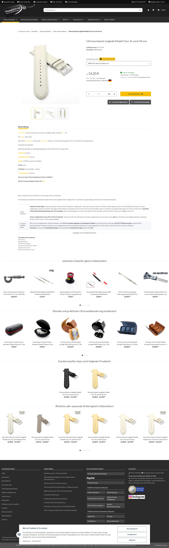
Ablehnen (132, 540)
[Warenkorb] (161, 10)
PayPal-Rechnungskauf (95, 505)
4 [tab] (86, 305)
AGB (3, 473)
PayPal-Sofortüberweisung (113, 505)
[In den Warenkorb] (20, 38)
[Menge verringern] (88, 94)
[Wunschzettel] (153, 10)
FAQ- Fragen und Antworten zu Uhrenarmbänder (60, 510)
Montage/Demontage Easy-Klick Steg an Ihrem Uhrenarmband (59, 478)
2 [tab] (82, 305)
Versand (102, 78)
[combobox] (118, 63)
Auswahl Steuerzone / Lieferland (98, 80)
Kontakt (4, 508)
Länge (22, 137)
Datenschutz (36, 541)
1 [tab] (80, 305)
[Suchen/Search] (91, 10)
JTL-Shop (164, 545)
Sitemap (4, 519)
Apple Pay (91, 516)
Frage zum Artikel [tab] (38, 127)
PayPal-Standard (93, 492)
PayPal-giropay (112, 492)
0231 (135, 473)
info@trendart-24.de (157, 2)
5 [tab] (89, 305)
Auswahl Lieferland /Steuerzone (54, 502)
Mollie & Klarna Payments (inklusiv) (101, 511)
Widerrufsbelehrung (9, 492)
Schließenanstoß (23, 157)
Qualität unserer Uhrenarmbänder (55, 473)
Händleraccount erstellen (10, 504)
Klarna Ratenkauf (113, 521)
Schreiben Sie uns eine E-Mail (153, 473)
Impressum (26, 541)
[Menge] (99, 94)
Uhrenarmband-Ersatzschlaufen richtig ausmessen (61, 487)
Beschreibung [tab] (23, 127)
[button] (148, 10)
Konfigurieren (132, 534)
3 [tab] (84, 305)
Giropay (109, 516)
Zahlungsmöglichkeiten (10, 489)
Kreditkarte (91, 521)
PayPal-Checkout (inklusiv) (98, 488)
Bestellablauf (6, 481)
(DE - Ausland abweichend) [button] (142, 77)
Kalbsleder (21, 133)
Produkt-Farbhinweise (51, 495)
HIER (91, 228)
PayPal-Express (93, 483)
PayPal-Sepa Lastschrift (96, 498)
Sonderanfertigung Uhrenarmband (55, 499)
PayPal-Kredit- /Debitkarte (112, 498)
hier (43, 181)
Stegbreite (21, 153)
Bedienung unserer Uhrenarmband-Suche (58, 491)
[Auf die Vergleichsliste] (118, 102)
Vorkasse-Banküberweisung (97, 474)
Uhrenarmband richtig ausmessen (55, 483)
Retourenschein (7, 512)
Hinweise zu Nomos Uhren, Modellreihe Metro (59, 506)
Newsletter (5, 500)
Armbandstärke (23, 173)
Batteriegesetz (6, 516)
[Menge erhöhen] (114, 94)
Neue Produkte (109, 19)
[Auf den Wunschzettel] (140, 102)
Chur (63, 133)
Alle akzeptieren (132, 529)
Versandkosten (7, 485)
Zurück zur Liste (25, 31)
